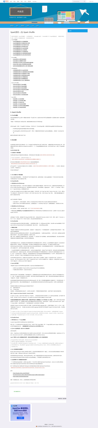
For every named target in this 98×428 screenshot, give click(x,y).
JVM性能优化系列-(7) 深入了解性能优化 (21, 80)
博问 (22, 1)
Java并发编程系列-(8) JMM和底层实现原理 (22, 53)
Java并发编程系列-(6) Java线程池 (20, 49)
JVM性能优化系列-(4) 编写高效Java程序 (21, 75)
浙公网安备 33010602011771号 (43, 426)
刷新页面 (60, 398)
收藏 (35, 383)
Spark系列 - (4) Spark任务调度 (19, 103)
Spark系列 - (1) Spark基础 (18, 98)
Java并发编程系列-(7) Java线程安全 (20, 51)
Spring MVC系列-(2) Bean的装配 (20, 86)
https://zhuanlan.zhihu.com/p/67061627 (21, 373)
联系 (28, 25)
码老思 (21, 11)
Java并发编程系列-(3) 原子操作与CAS (21, 44)
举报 (38, 383)
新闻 (18, 1)
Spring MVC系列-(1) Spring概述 (19, 84)
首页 (17, 25)
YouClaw (34, 1)
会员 (11, 1)
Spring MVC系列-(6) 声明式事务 (19, 92)
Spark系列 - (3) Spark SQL (18, 102)
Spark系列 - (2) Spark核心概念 (19, 100)
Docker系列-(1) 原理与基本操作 (19, 59)
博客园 (12, 25)
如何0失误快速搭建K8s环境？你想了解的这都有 (23, 65)
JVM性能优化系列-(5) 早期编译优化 (20, 76)
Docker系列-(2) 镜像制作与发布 (19, 60)
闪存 (25, 1)
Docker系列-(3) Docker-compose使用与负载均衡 (23, 62)
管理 (37, 25)
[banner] (5, 1)
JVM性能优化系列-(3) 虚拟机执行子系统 (21, 73)
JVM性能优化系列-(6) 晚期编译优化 (20, 78)
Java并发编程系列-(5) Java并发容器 (20, 48)
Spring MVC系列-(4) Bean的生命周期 (21, 89)
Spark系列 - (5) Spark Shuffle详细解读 (21, 105)
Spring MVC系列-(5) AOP (18, 91)
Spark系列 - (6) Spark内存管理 (19, 107)
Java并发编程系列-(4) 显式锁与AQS (20, 46)
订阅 (33, 25)
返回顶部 (64, 398)
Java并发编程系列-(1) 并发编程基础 (20, 41)
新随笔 (22, 25)
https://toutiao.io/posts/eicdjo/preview (20, 376)
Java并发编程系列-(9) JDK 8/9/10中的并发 (22, 54)
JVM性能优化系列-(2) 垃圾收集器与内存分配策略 (23, 71)
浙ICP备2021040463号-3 (56, 426)
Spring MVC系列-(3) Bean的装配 (20, 87)
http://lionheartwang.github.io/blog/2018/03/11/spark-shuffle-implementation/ (28, 374)
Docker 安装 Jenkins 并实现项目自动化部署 (22, 64)
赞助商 (29, 1)
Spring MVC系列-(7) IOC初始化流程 (20, 94)
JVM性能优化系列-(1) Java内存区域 (20, 70)
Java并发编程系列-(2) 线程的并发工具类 (21, 43)
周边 (15, 1)
